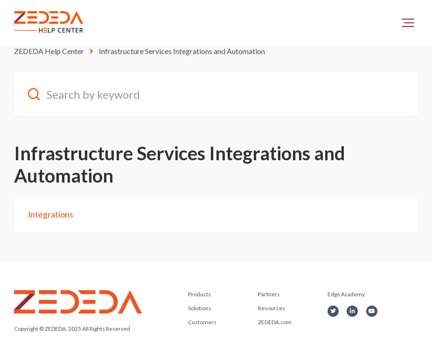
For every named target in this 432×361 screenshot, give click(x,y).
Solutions (199, 308)
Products (199, 294)
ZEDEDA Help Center (49, 51)
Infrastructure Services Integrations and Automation (182, 51)
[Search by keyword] (216, 94)
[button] (408, 23)
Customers (202, 322)
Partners (269, 294)
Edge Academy (346, 294)
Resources (271, 308)
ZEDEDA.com (275, 322)
